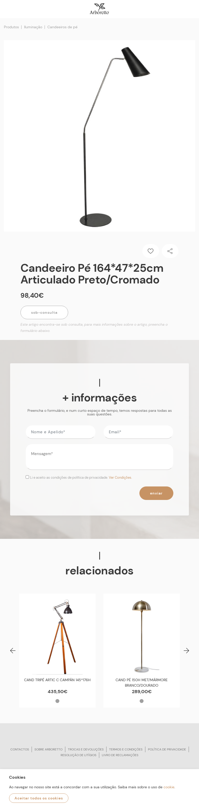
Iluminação (33, 27)
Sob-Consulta (44, 312)
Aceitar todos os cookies (39, 798)
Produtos (11, 27)
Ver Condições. (120, 477)
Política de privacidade (167, 749)
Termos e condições (126, 749)
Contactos (19, 749)
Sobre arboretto (48, 749)
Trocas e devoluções (86, 749)
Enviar (156, 493)
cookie (169, 787)
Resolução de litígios (78, 755)
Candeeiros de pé (62, 27)
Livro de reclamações (120, 755)
